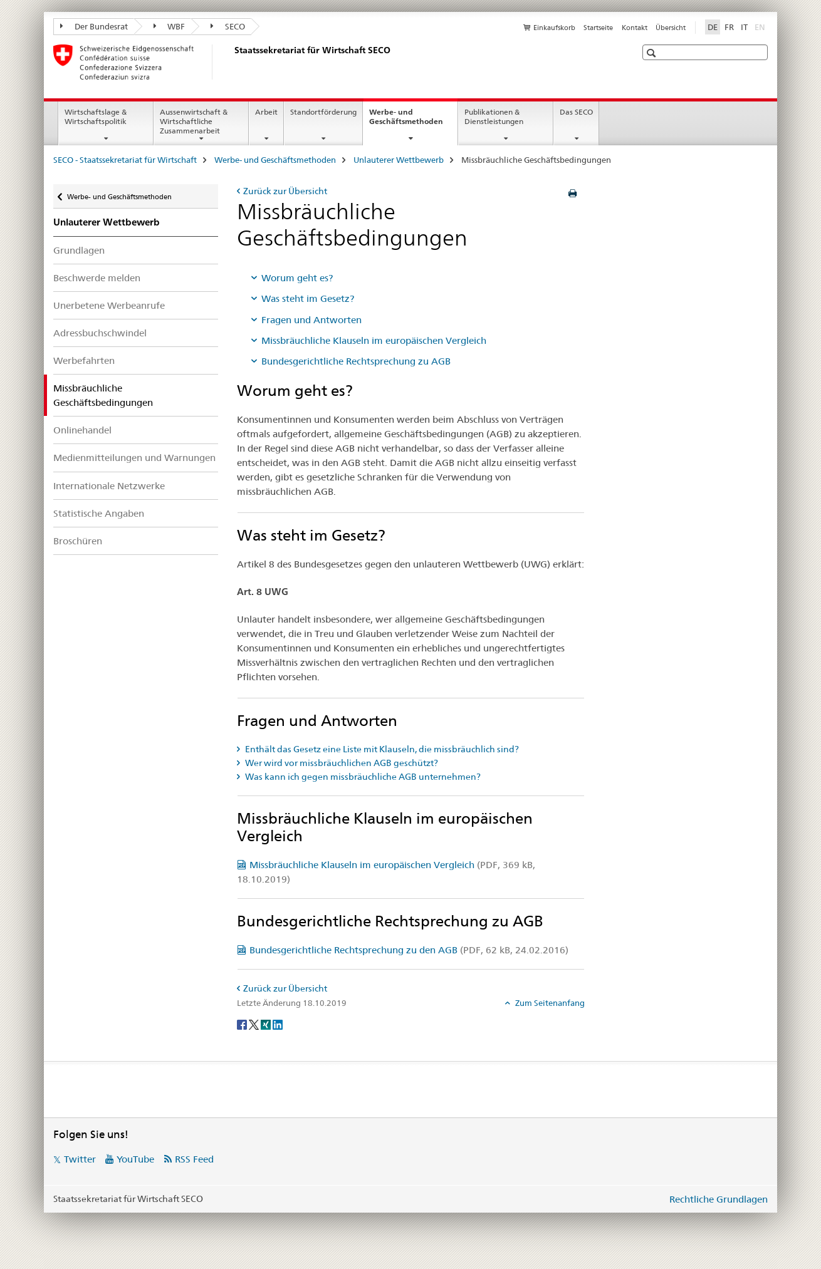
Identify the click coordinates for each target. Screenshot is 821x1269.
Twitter (80, 1159)
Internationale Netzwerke (109, 486)
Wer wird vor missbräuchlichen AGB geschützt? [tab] (340, 763)
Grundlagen (79, 250)
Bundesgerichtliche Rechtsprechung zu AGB (356, 361)
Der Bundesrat (94, 26)
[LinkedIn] (278, 1023)
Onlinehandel (82, 430)
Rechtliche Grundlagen (718, 1199)
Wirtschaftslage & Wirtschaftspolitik (96, 116)
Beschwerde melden (96, 278)
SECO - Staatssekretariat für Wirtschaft (125, 160)
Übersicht (671, 27)
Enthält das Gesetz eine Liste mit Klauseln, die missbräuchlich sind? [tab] (381, 749)
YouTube (135, 1159)
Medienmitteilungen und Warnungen (134, 458)
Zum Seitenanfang (549, 1003)
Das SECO (576, 112)
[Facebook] (243, 1023)
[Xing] (267, 1023)
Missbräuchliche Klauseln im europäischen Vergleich (373, 340)
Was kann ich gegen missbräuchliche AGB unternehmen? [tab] (362, 777)
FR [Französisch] (729, 27)
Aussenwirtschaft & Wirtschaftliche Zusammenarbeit (193, 121)
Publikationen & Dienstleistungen (493, 116)
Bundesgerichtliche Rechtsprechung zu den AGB (408, 950)
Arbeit (266, 112)
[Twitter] (255, 1023)
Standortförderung (323, 112)
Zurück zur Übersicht (285, 191)
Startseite (598, 27)
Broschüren (77, 541)
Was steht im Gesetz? (307, 298)
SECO (228, 26)
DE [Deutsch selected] (713, 27)
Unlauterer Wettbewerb (398, 160)
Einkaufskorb (554, 27)
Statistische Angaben (98, 513)
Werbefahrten (84, 360)
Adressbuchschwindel (100, 333)
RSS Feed (194, 1159)
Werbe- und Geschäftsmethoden (413, 121)
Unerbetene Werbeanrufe (109, 305)
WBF (170, 26)
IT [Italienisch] (744, 27)
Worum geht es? (297, 278)
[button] (652, 53)
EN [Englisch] (761, 26)
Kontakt (634, 27)
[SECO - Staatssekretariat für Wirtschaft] (231, 62)
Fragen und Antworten (311, 320)
